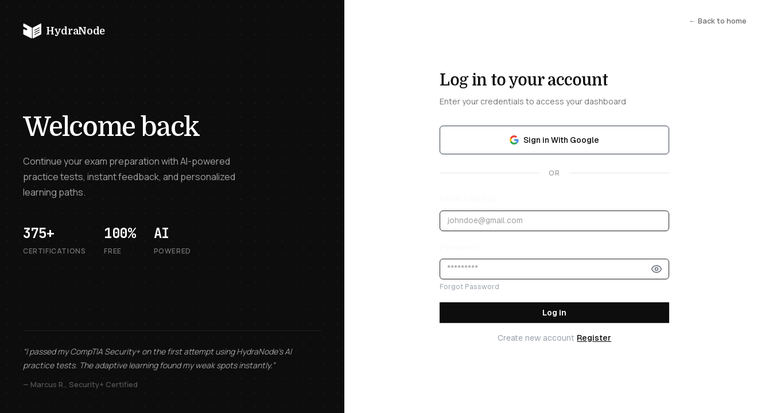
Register (594, 337)
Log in (554, 312)
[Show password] (656, 269)
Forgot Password (469, 287)
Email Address (468, 199)
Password (459, 247)
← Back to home (718, 20)
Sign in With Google (554, 140)
